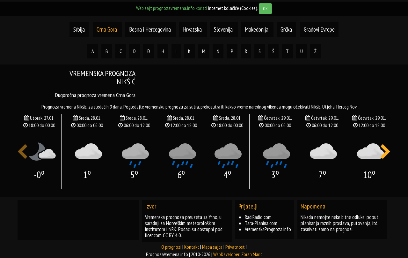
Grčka (286, 29)
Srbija (79, 29)
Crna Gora (107, 29)
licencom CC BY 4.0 (163, 235)
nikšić (316, 106)
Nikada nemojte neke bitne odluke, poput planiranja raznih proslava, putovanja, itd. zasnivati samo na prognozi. (339, 223)
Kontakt (191, 247)
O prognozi (171, 247)
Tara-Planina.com (261, 223)
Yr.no (213, 217)
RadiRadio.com (258, 217)
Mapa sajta (212, 247)
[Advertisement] (268, 83)
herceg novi (347, 106)
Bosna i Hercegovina (150, 29)
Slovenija (224, 29)
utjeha (328, 106)
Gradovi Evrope (319, 29)
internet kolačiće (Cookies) (232, 8)
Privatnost (235, 247)
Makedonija (257, 29)
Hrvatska (193, 29)
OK (265, 8)
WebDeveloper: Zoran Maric (237, 254)
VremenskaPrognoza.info (268, 229)
